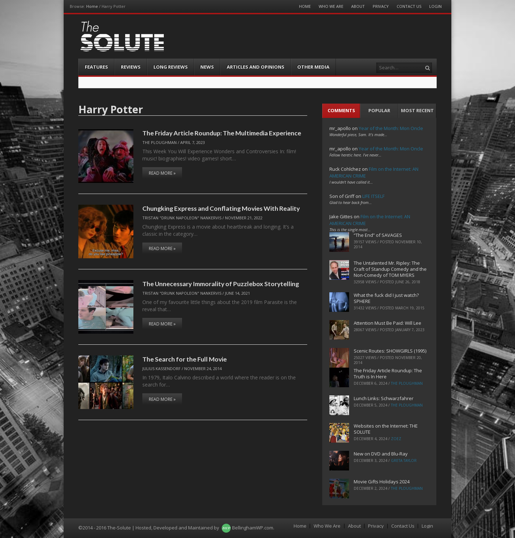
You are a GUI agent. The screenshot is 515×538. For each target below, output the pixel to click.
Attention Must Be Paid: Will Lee (387, 323)
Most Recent (417, 110)
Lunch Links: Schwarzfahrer (383, 398)
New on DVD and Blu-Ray (381, 453)
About (358, 6)
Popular (379, 110)
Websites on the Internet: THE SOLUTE (386, 429)
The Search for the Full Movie (184, 359)
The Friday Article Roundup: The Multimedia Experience (221, 133)
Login (435, 6)
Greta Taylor (404, 460)
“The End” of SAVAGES (378, 235)
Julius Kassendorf (161, 368)
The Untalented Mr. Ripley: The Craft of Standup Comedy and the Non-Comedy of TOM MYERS (390, 269)
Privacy (381, 6)
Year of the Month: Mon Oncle (391, 128)
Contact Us (409, 6)
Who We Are (331, 6)
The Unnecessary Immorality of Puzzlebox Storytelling (220, 284)
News (207, 67)
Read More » (162, 173)
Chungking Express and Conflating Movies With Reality (221, 208)
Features (96, 67)
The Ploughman (159, 142)
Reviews (131, 67)
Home (92, 6)
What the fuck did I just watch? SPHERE (386, 298)
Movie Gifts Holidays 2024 (381, 481)
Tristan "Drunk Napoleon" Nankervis (181, 217)
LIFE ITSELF (373, 196)
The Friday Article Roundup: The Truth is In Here (388, 373)
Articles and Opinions (255, 67)
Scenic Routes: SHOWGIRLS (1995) (390, 351)
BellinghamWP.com (252, 527)
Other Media (313, 67)
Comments (341, 110)
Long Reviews (170, 67)
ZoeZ (396, 438)
